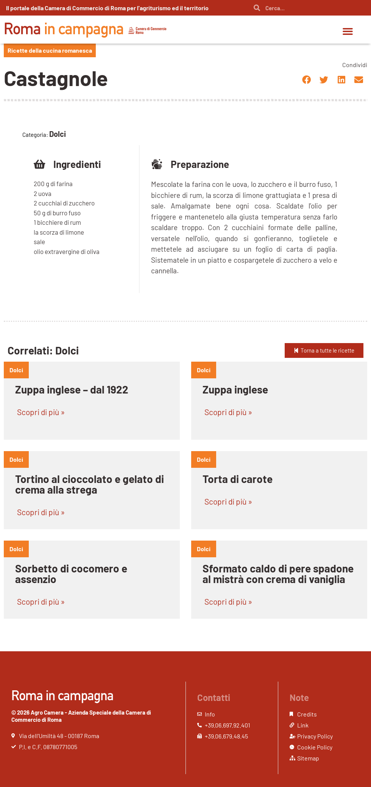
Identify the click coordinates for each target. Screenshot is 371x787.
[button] (348, 31)
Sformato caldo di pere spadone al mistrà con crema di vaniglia (278, 573)
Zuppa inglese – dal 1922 (71, 389)
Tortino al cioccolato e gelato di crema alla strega (89, 484)
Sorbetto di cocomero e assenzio (71, 573)
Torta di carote (238, 478)
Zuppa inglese (235, 389)
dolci (16, 369)
